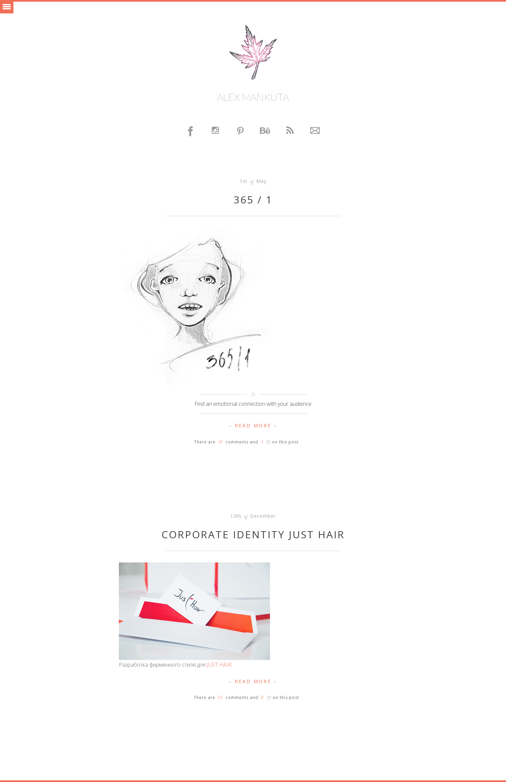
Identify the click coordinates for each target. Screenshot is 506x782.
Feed (290, 131)
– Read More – (253, 425)
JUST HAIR (219, 664)
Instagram (216, 131)
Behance (265, 131)
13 (220, 697)
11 (220, 442)
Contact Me (315, 131)
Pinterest (240, 131)
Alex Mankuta (253, 97)
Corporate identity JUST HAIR (253, 534)
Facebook (191, 131)
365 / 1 (253, 199)
